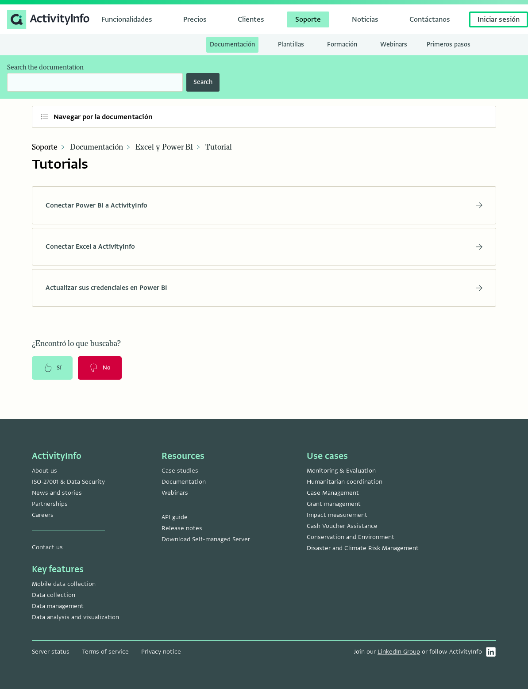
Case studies (180, 470)
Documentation (184, 481)
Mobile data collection (64, 584)
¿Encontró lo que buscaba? (76, 350)
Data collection (53, 595)
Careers (43, 515)
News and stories (57, 493)
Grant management (334, 504)
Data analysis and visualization (75, 617)
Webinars (175, 493)
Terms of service (105, 651)
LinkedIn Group (399, 651)
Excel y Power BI (164, 147)
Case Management (333, 493)
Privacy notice (161, 651)
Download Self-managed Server (206, 539)
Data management (58, 606)
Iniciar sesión (499, 19)
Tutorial (218, 147)
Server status (50, 651)
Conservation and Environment (350, 537)
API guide (175, 517)
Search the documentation (45, 67)
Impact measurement (337, 515)
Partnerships (50, 504)
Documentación (96, 147)
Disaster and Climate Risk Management (363, 548)
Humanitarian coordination (344, 481)
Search (202, 82)
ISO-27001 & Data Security (68, 481)
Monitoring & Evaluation (341, 470)
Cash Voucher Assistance (342, 526)
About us (44, 470)
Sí (53, 375)
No (102, 375)
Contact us (47, 547)
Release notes (182, 528)
